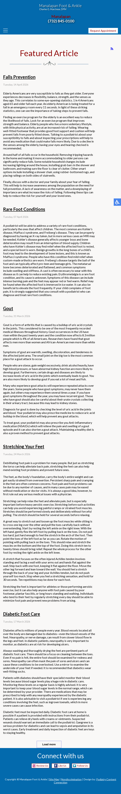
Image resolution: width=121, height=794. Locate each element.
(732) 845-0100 (61, 21)
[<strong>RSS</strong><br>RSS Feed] (112, 48)
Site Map (54, 779)
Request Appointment (103, 30)
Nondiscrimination (71, 779)
